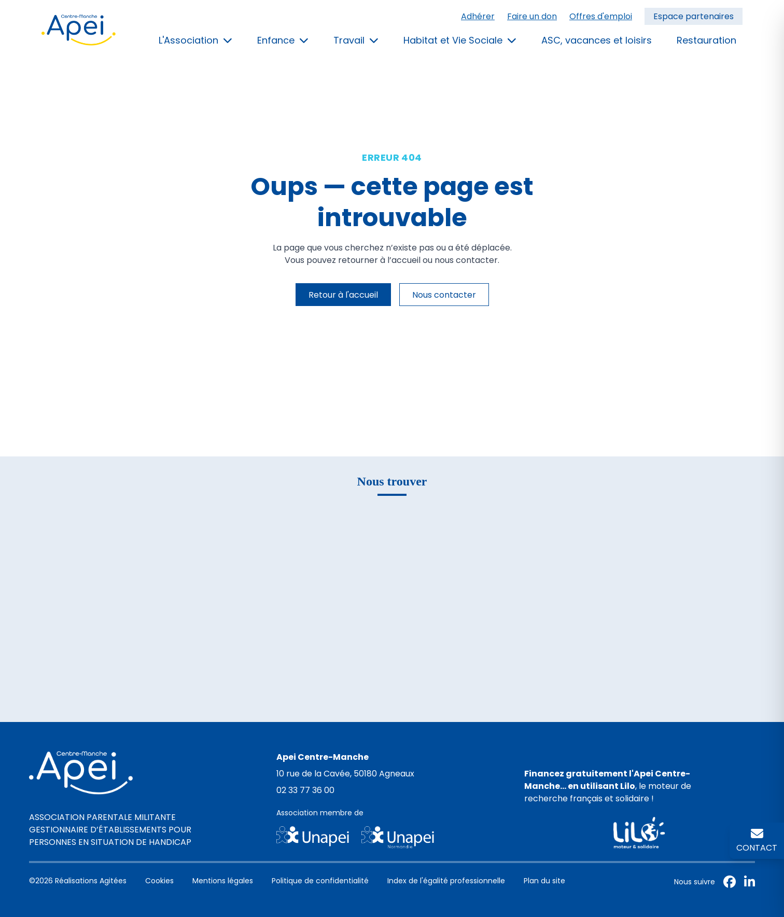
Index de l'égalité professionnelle (446, 881)
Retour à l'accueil (343, 295)
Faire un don (532, 16)
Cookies (159, 881)
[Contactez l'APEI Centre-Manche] (757, 841)
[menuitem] (602, 16)
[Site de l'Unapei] (391, 837)
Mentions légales (222, 881)
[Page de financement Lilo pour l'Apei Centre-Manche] (639, 833)
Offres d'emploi (600, 16)
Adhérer (478, 16)
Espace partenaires (693, 16)
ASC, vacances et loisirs (596, 40)
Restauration (706, 40)
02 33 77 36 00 (305, 790)
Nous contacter (444, 295)
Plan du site (544, 881)
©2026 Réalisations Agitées (78, 881)
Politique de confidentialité (320, 881)
